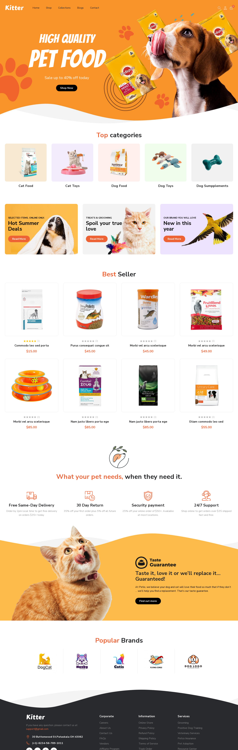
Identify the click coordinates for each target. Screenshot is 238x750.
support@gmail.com (37, 728)
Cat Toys (72, 186)
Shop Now (66, 88)
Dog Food (119, 186)
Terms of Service (148, 743)
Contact (100, 8)
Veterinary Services (189, 733)
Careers (103, 723)
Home (36, 8)
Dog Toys (165, 186)
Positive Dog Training (190, 728)
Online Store (146, 723)
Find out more (148, 601)
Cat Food (26, 186)
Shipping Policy (147, 738)
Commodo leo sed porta (32, 345)
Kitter (14, 8)
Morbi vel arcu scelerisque (148, 345)
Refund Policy (146, 733)
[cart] (231, 8)
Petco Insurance (187, 738)
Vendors (104, 743)
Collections (67, 8)
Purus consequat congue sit (90, 345)
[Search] (219, 8)
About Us (105, 728)
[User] (225, 8)
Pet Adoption (185, 743)
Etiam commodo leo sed (206, 421)
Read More (19, 239)
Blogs (85, 8)
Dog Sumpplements (212, 186)
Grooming (183, 723)
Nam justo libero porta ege (90, 421)
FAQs (102, 738)
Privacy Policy (146, 728)
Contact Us (105, 733)
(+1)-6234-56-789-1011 (47, 743)
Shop (49, 8)
